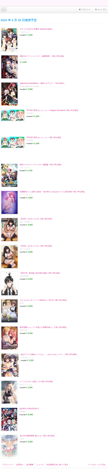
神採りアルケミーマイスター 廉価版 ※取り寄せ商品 (40, 165)
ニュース (40, 465)
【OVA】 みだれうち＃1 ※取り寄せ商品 (36, 246)
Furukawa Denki (9, 3)
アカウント (84, 9)
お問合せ (19, 465)
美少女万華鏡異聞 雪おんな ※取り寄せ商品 (37, 436)
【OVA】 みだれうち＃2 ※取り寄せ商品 (36, 219)
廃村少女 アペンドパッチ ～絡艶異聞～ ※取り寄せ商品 (42, 56)
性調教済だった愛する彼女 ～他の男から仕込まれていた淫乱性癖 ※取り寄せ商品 (52, 192)
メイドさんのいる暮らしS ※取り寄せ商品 (36, 381)
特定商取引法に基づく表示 (57, 465)
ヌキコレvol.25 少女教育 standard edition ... (37, 29)
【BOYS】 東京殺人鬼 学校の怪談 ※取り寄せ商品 (40, 273)
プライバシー (7, 465)
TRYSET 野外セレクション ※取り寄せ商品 (43, 137)
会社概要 (29, 465)
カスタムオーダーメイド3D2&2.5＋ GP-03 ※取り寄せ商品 (43, 300)
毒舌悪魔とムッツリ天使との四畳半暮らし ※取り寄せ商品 (43, 327)
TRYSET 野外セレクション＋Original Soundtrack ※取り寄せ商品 (52, 110)
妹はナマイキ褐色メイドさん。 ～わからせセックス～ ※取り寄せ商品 (49, 354)
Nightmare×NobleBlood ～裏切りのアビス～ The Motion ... (43, 83)
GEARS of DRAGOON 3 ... (30, 409)
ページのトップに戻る (97, 465)
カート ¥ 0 (100, 9)
